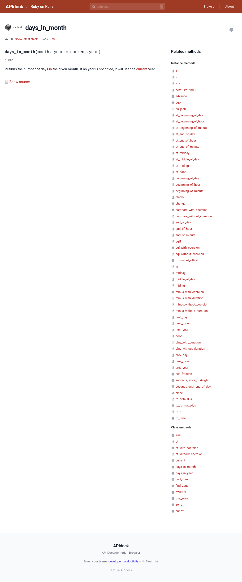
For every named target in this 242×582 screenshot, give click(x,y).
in (50, 69)
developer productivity (123, 561)
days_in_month (186, 467)
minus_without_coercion (192, 304)
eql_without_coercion (190, 254)
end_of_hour (184, 228)
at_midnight (183, 165)
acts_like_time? (186, 90)
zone (179, 504)
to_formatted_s (186, 405)
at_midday (182, 153)
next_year (182, 329)
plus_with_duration (188, 342)
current (141, 69)
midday (181, 273)
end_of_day (183, 222)
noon (179, 336)
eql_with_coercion (187, 247)
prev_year (182, 367)
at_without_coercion (189, 454)
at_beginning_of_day (189, 115)
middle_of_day (185, 279)
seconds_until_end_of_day (193, 386)
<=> (178, 83)
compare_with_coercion (191, 210)
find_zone (182, 479)
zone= (180, 511)
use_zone (182, 498)
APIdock (14, 6)
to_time (181, 418)
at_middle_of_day (187, 159)
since (179, 393)
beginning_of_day (187, 178)
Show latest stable (27, 39)
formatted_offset (187, 260)
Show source (19, 82)
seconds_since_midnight (192, 380)
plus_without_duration (190, 348)
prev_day (181, 355)
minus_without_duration (192, 311)
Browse (207, 6)
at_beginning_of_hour (190, 121)
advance (181, 96)
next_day (181, 317)
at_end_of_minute (187, 146)
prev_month (183, 361)
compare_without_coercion (194, 216)
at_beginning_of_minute (191, 128)
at (177, 441)
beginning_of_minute (189, 191)
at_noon (181, 172)
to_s (178, 412)
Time (52, 39)
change (181, 203)
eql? (178, 241)
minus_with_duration (189, 298)
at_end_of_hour (186, 140)
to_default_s (184, 399)
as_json (181, 109)
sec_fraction (184, 374)
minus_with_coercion (190, 292)
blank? (180, 197)
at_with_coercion (187, 448)
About (229, 6)
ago (178, 102)
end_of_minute (185, 235)
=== (178, 435)
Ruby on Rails (41, 6)
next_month (183, 323)
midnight (181, 285)
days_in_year (184, 473)
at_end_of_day (185, 134)
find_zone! (182, 485)
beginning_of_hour (188, 184)
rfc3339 (181, 492)
